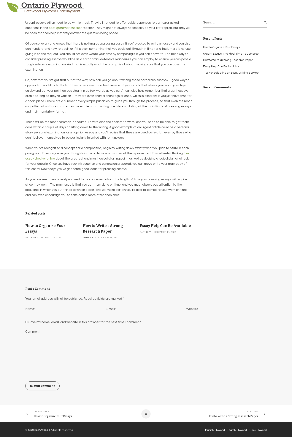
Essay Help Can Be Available (165, 225)
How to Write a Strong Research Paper (228, 60)
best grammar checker (65, 28)
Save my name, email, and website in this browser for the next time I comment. (84, 322)
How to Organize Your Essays (221, 47)
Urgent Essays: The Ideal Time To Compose (231, 53)
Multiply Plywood (215, 430)
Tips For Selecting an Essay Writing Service (231, 72)
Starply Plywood (237, 430)
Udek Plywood (258, 430)
